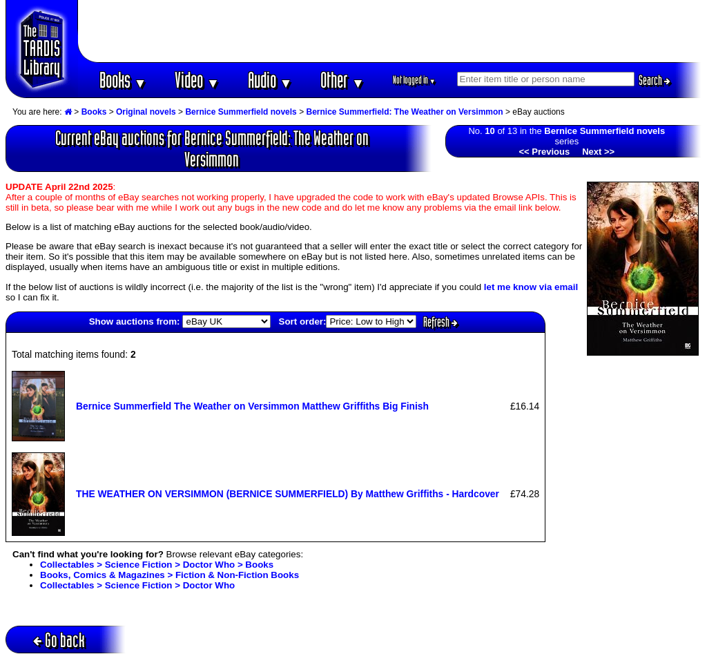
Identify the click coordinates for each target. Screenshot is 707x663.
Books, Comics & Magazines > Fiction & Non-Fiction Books (169, 575)
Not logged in (414, 80)
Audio (270, 80)
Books (123, 80)
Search (654, 80)
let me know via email (531, 287)
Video (197, 80)
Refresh (440, 321)
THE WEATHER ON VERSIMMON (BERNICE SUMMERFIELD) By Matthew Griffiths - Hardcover (287, 493)
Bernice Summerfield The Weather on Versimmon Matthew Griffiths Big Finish (252, 406)
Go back (59, 640)
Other (342, 80)
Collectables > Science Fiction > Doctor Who (137, 585)
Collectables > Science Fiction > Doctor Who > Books (156, 564)
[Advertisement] (390, 31)
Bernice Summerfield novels (240, 112)
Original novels (146, 112)
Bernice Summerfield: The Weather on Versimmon (404, 112)
